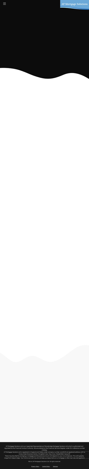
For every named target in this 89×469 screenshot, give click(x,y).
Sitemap (55, 466)
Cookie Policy (46, 466)
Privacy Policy (35, 466)
